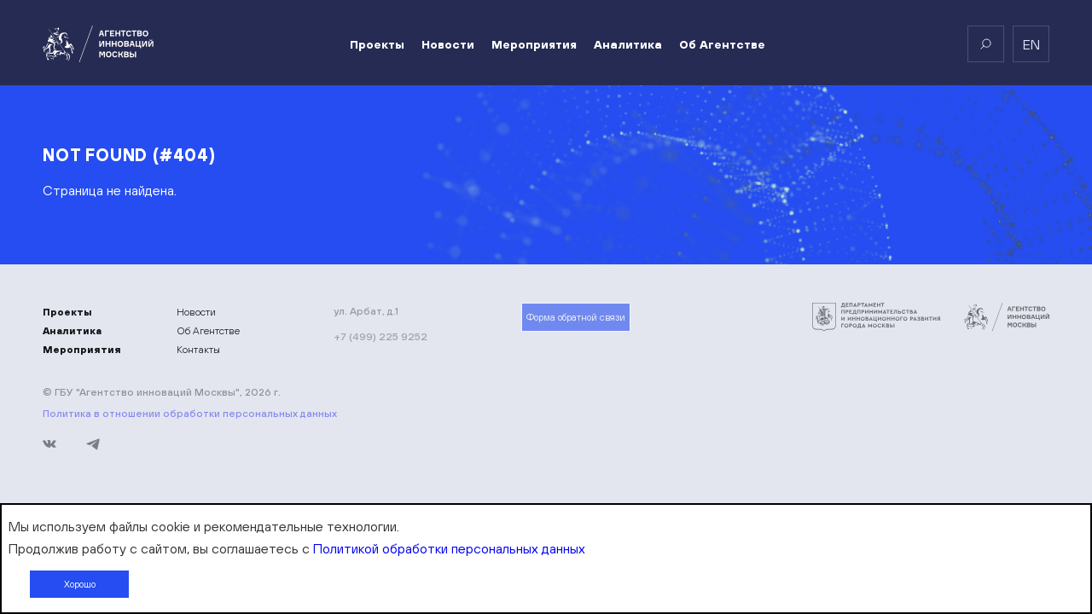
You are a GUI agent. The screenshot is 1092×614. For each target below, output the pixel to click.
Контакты (198, 350)
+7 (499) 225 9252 (380, 336)
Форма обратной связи (575, 317)
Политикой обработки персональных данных (449, 548)
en (1031, 44)
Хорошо (80, 584)
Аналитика (628, 44)
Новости (447, 44)
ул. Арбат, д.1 (366, 311)
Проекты (377, 44)
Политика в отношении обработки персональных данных (190, 414)
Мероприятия (534, 44)
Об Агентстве (722, 44)
